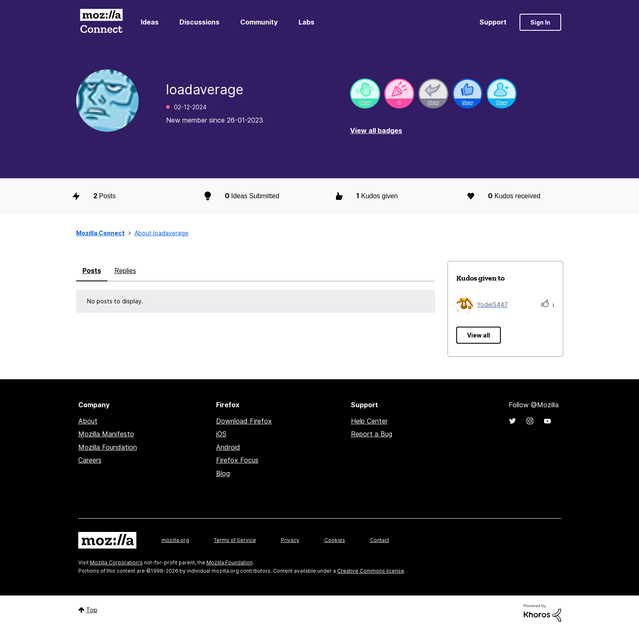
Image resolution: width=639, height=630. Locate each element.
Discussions (199, 22)
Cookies (334, 540)
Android (228, 447)
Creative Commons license (370, 571)
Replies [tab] (125, 270)
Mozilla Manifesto (106, 434)
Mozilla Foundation (107, 447)
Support (493, 22)
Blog (223, 473)
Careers (90, 460)
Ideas (150, 22)
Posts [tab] (91, 270)
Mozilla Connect (101, 22)
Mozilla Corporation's (116, 562)
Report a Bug (371, 434)
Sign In (540, 22)
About (87, 421)
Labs (306, 22)
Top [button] (91, 609)
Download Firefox (244, 421)
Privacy (290, 540)
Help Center (369, 421)
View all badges (376, 130)
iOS (221, 434)
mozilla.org (175, 540)
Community (259, 22)
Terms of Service (235, 540)
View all (478, 335)
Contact (379, 540)
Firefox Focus (237, 460)
